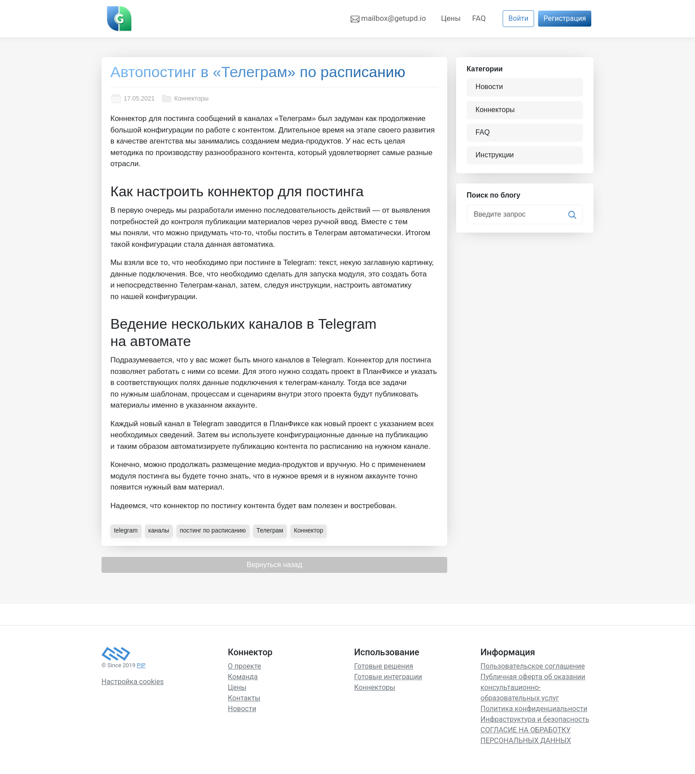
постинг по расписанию (213, 530)
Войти (518, 18)
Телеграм (271, 530)
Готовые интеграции (388, 676)
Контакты (244, 697)
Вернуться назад (274, 564)
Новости (490, 87)
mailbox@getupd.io (388, 18)
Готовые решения (383, 665)
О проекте (244, 665)
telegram (126, 530)
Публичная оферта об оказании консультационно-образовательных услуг (532, 687)
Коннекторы (184, 98)
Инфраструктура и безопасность (534, 719)
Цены (451, 18)
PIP (141, 664)
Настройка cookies (133, 681)
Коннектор (311, 530)
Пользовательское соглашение (532, 665)
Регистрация (564, 18)
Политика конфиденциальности (533, 708)
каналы (159, 530)
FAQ (479, 18)
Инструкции (495, 155)
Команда (243, 676)
